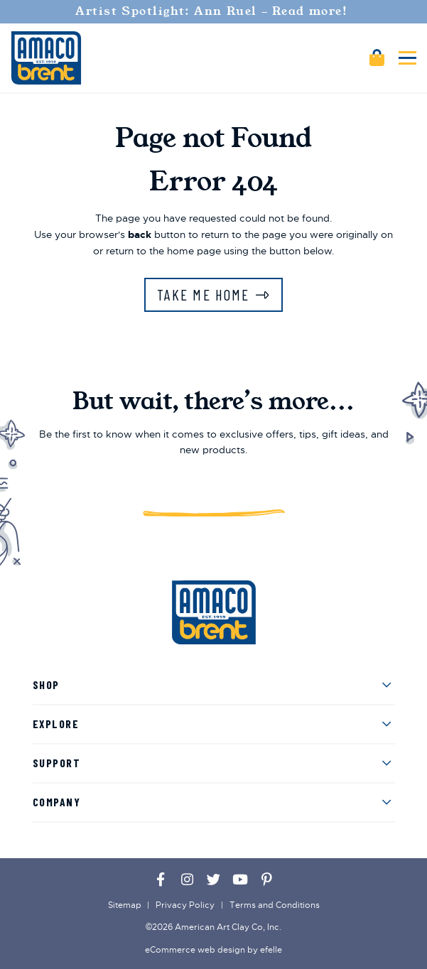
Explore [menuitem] (56, 723)
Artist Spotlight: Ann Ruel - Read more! (213, 11)
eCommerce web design (195, 950)
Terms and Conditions (274, 905)
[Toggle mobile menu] (407, 58)
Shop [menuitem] (46, 684)
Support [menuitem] (57, 762)
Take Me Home (203, 294)
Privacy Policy (185, 905)
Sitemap (124, 905)
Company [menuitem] (57, 801)
